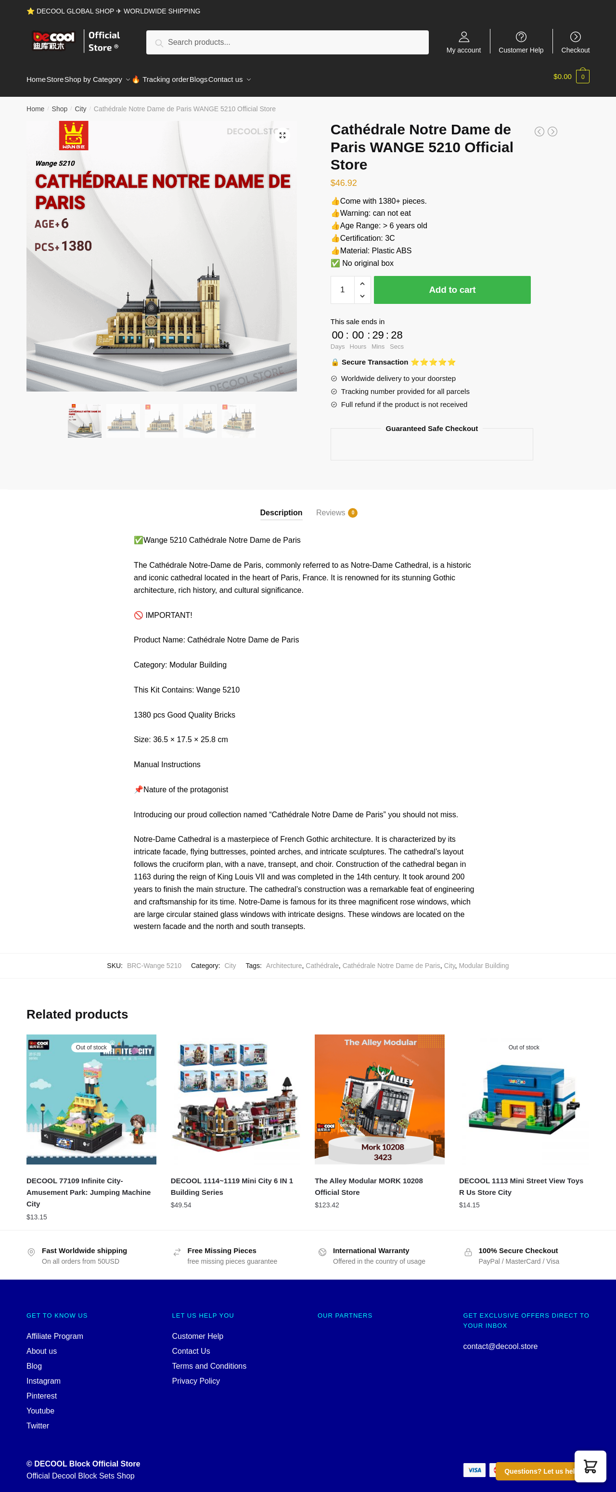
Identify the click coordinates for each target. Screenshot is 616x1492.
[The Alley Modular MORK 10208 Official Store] (380, 1094)
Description (281, 507)
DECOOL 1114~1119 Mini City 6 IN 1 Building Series (232, 1181)
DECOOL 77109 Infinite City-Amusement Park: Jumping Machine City (88, 1187)
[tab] (281, 499)
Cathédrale (322, 960)
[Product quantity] (343, 284)
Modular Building (484, 960)
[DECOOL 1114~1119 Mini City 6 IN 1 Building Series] (236, 1094)
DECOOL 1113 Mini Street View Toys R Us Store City (521, 1181)
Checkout (576, 49)
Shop (60, 103)
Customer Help (521, 49)
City (80, 103)
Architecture (284, 960)
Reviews (330, 507)
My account (464, 49)
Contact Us (191, 1345)
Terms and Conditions (209, 1360)
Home (35, 103)
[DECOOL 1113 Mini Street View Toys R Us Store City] (524, 1094)
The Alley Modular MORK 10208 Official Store (369, 1181)
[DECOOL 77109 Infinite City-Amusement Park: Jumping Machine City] (91, 1094)
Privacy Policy (196, 1375)
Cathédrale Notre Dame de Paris (391, 960)
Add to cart (452, 284)
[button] (590, 1466)
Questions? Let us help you (548, 1471)
